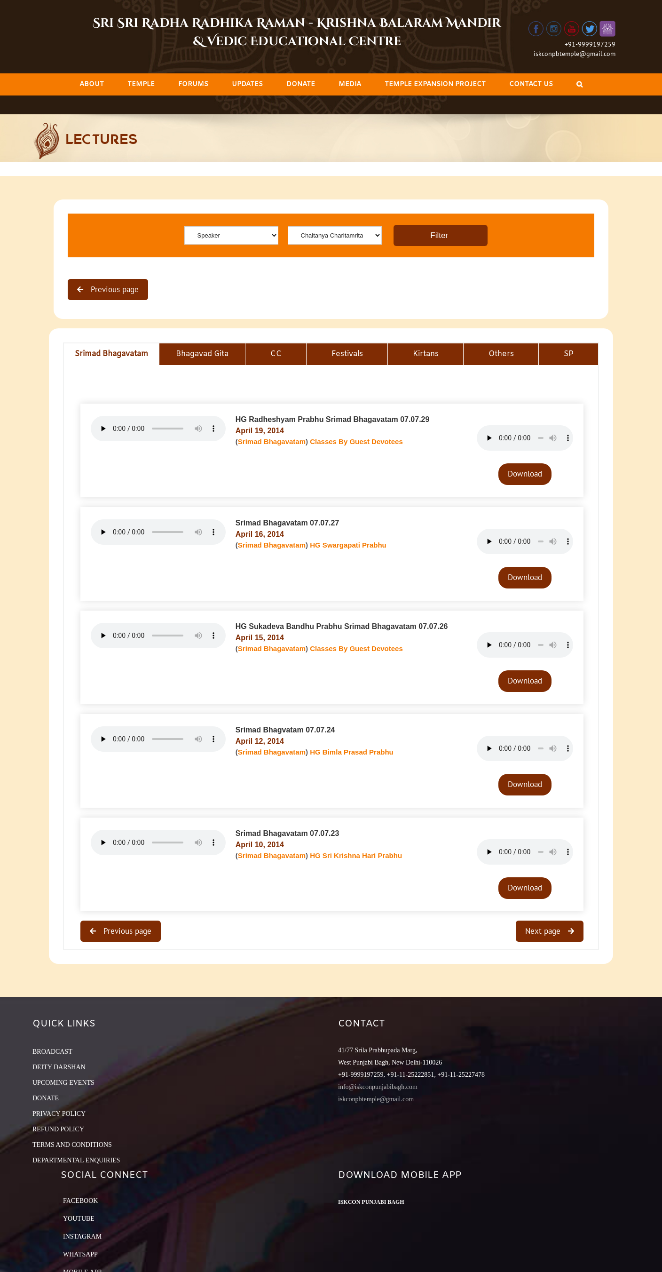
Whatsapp (80, 1254)
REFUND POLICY (58, 1129)
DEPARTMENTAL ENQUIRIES (76, 1160)
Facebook (80, 1200)
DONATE (45, 1098)
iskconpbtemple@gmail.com (574, 53)
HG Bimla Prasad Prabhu (352, 752)
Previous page (113, 289)
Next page (544, 931)
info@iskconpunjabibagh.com (378, 1086)
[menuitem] (92, 84)
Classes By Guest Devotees (356, 441)
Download (525, 474)
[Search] (579, 84)
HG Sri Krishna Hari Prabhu (356, 855)
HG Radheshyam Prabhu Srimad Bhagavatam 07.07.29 (333, 419)
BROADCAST (52, 1051)
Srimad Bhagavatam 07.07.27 (287, 523)
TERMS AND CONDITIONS (72, 1144)
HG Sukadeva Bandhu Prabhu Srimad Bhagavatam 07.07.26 (342, 626)
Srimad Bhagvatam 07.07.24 (285, 730)
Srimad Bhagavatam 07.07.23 (287, 833)
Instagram (82, 1236)
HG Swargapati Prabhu (348, 545)
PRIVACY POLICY (59, 1113)
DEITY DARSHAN (59, 1067)
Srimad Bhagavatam (272, 441)
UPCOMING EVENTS (63, 1082)
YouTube (79, 1218)
